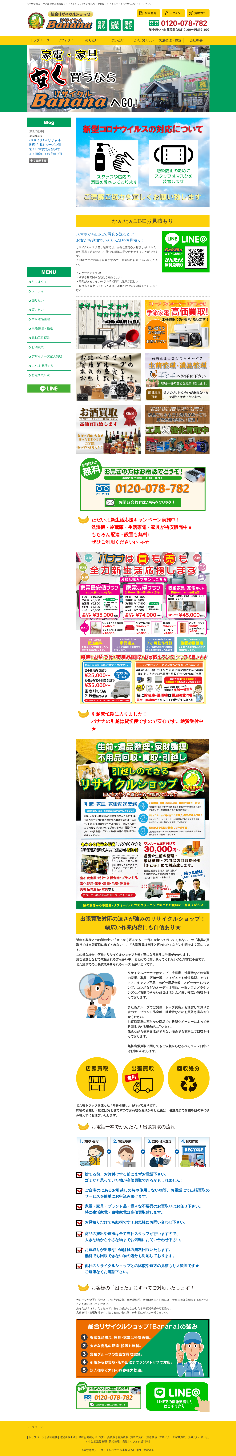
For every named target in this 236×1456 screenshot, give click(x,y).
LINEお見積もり (43, 365)
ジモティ (38, 291)
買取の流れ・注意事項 (143, 1437)
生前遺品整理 (41, 319)
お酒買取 (38, 347)
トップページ (39, 40)
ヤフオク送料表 (139, 1441)
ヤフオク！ (66, 40)
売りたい (91, 40)
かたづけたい (144, 40)
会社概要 (196, 40)
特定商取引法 (41, 375)
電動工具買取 (41, 337)
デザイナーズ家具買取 (47, 356)
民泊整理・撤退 (170, 40)
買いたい (117, 40)
